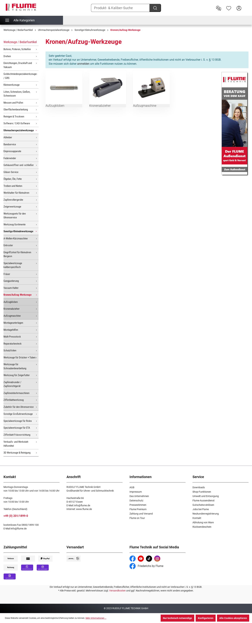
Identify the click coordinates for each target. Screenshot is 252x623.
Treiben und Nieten (13, 186)
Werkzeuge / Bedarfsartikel (20, 42)
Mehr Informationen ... (96, 618)
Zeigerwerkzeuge (12, 206)
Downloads (198, 487)
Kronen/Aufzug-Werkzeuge (17, 294)
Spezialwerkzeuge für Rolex (18, 421)
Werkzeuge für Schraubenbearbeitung (15, 366)
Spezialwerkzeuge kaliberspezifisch (13, 265)
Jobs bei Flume (200, 509)
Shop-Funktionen (201, 491)
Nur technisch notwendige (177, 618)
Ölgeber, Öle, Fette (13, 179)
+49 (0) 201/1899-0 (16, 516)
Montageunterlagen (13, 322)
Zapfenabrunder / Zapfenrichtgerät (12, 384)
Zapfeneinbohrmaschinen (16, 393)
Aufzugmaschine (12, 315)
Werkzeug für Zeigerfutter (17, 375)
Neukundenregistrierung (205, 513)
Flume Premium (138, 509)
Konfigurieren (205, 618)
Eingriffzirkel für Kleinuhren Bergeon (17, 254)
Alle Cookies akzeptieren (233, 618)
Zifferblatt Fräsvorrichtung (17, 434)
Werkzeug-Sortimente (15, 224)
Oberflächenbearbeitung (16, 109)
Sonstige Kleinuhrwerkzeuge (18, 231)
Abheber (8, 137)
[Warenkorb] (246, 5)
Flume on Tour (137, 518)
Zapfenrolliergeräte (13, 199)
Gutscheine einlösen (203, 504)
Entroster (8, 245)
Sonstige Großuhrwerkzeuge (18, 414)
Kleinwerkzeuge (12, 84)
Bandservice (10, 144)
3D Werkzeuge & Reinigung (17, 452)
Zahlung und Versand (141, 513)
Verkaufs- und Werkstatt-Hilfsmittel (16, 443)
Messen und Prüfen (13, 102)
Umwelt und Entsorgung (205, 496)
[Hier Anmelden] (239, 8)
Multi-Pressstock (12, 336)
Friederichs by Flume (146, 566)
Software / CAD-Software (17, 123)
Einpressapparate (12, 151)
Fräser (7, 274)
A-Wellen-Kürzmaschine (16, 238)
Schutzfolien (10, 350)
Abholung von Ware (203, 522)
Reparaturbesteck (13, 343)
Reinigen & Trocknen (14, 116)
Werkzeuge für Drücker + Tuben (20, 357)
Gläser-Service (11, 172)
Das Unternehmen (139, 496)
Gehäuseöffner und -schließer (19, 165)
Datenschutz (136, 500)
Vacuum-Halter (11, 288)
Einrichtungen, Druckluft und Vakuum (18, 65)
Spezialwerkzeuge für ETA (17, 427)
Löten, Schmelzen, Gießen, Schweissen (17, 93)
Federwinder (10, 158)
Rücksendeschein (201, 526)
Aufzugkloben (11, 302)
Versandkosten (117, 590)
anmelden (83, 63)
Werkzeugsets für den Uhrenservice (15, 215)
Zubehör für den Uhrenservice (19, 406)
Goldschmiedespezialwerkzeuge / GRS (20, 76)
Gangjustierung (11, 280)
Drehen (7, 56)
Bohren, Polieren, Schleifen (17, 49)
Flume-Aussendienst (203, 500)
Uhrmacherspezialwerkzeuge (19, 130)
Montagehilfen (11, 329)
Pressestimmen (138, 504)
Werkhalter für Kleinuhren (16, 192)
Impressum (136, 491)
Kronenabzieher (12, 308)
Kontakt (196, 518)
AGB (132, 487)
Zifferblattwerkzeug (14, 399)
